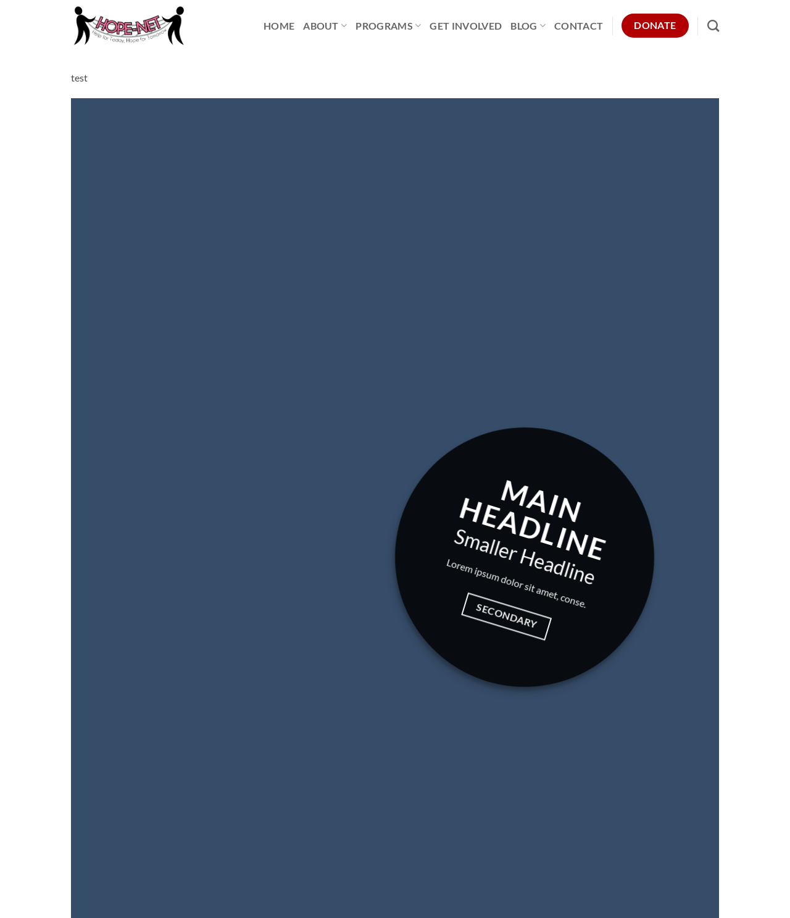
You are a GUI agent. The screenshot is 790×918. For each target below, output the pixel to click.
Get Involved (466, 26)
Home (279, 26)
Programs (388, 26)
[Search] (713, 25)
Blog (528, 26)
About (325, 26)
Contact (578, 26)
